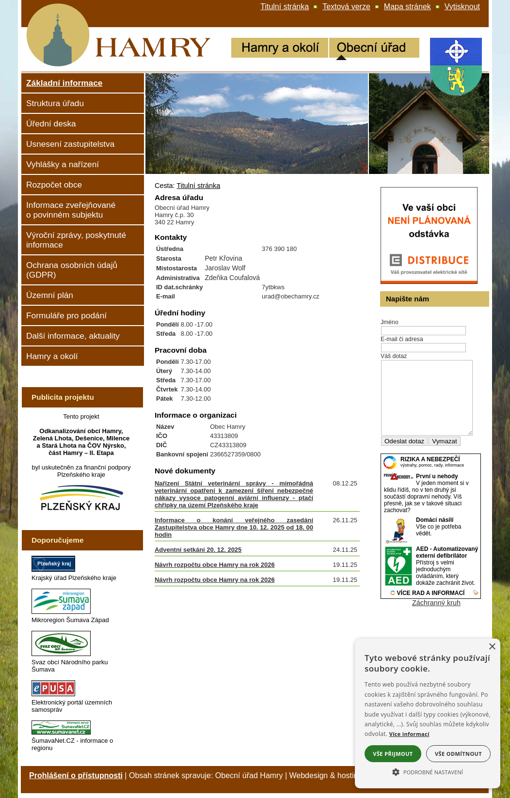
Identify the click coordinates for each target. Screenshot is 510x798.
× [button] (491, 647)
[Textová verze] (346, 6)
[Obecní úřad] (374, 49)
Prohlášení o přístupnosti (76, 775)
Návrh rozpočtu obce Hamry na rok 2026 (215, 564)
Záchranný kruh (436, 617)
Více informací (409, 733)
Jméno (389, 322)
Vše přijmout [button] (393, 753)
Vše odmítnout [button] (458, 753)
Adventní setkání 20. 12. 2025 (198, 549)
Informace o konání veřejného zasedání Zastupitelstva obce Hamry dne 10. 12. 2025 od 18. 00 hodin (234, 527)
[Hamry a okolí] (279, 49)
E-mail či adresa (402, 339)
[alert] (427, 713)
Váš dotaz (394, 356)
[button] (428, 771)
